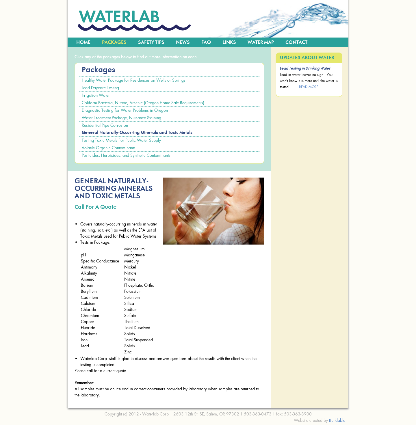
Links (229, 42)
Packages (114, 42)
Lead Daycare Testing (100, 87)
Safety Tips (151, 42)
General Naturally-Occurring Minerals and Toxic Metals (137, 132)
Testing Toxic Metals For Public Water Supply (121, 140)
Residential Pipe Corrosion (105, 125)
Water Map (261, 42)
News (183, 42)
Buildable (337, 420)
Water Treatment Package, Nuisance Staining (121, 117)
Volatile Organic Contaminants (108, 147)
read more (308, 86)
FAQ (206, 42)
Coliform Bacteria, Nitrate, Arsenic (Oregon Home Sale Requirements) (143, 102)
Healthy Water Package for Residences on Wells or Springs (133, 80)
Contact (296, 42)
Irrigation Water (96, 95)
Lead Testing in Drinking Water (305, 68)
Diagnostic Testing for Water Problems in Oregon (125, 110)
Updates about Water (307, 58)
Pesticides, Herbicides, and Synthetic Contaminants (126, 155)
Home (83, 42)
